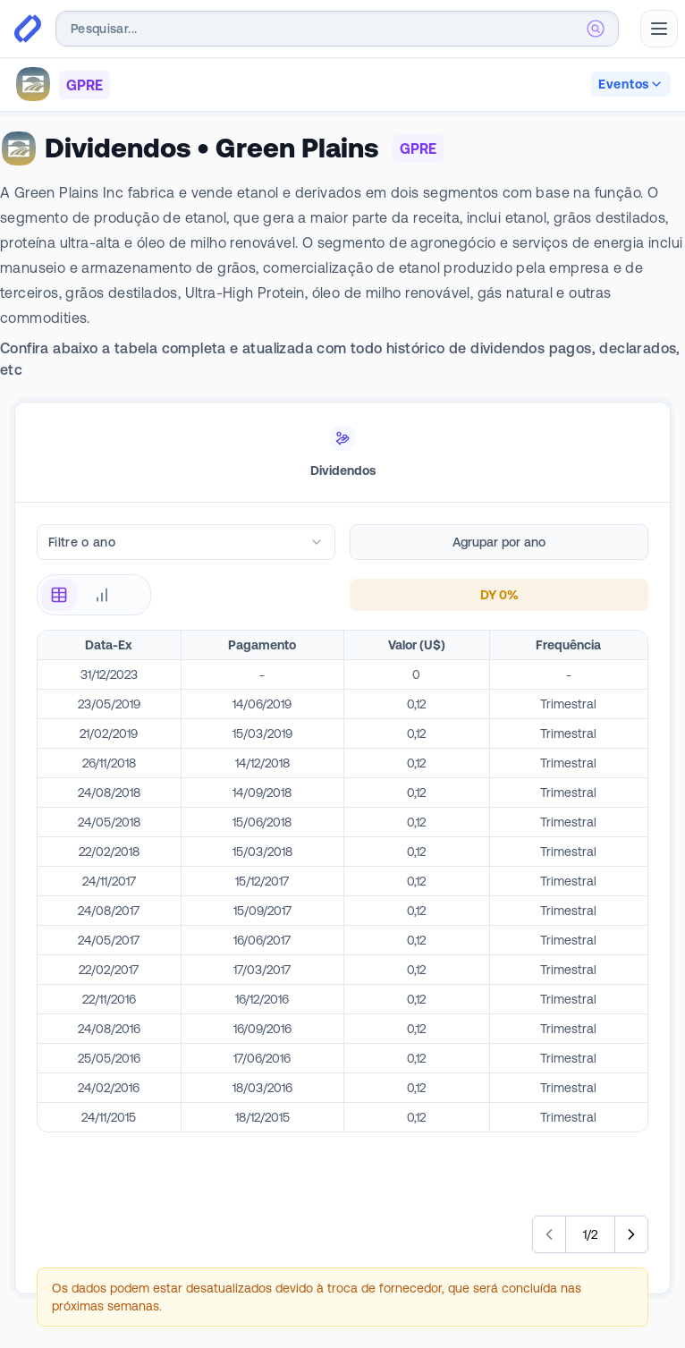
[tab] (342, 453)
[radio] (59, 595)
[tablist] (342, 453)
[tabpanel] (342, 925)
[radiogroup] (94, 594)
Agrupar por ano (498, 542)
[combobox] (337, 29)
